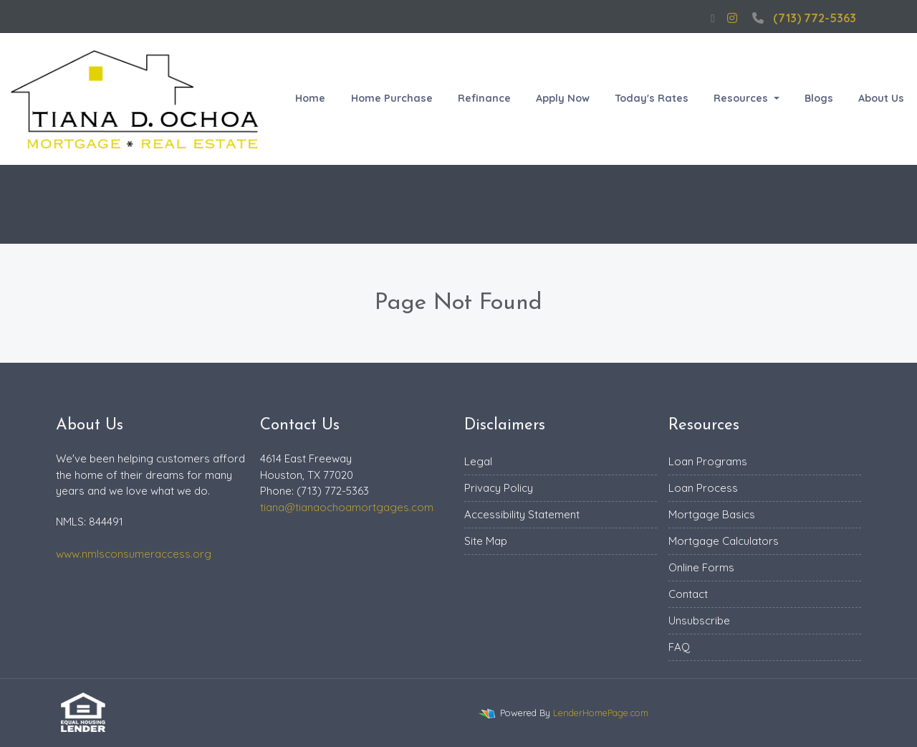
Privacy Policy (498, 488)
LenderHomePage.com (600, 712)
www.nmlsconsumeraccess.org (133, 554)
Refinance (484, 98)
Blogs (819, 98)
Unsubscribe (699, 620)
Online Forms (701, 567)
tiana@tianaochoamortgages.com (346, 507)
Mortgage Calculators (723, 541)
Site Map (485, 541)
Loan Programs (707, 461)
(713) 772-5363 (802, 18)
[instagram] (732, 18)
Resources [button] (742, 98)
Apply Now (563, 98)
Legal (478, 461)
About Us (881, 98)
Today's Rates (651, 98)
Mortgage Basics (711, 514)
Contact (688, 594)
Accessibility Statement (522, 514)
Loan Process (703, 488)
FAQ (679, 647)
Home (310, 98)
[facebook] (713, 18)
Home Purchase (392, 98)
